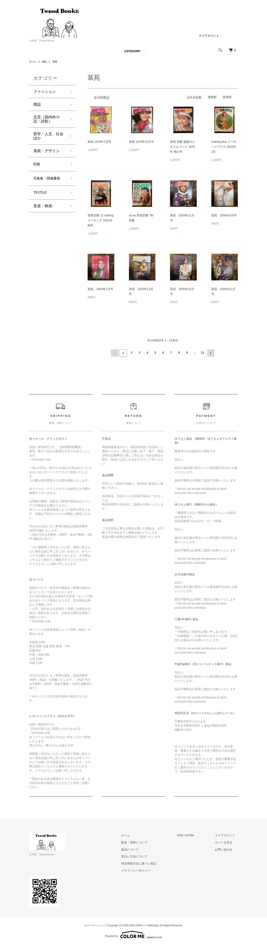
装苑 (56, 61)
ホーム (33, 61)
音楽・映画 (42, 208)
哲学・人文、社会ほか (48, 136)
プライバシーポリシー (142, 870)
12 (202, 352)
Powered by (133, 934)
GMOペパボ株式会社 (147, 924)
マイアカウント (209, 35)
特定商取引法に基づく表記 (145, 862)
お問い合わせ (226, 849)
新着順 (227, 97)
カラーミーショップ (95, 924)
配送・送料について (141, 841)
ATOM (194, 834)
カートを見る (226, 841)
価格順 (212, 97)
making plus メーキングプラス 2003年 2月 (224, 146)
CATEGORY (132, 51)
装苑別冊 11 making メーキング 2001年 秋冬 (100, 220)
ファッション (44, 92)
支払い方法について (141, 855)
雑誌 (45, 61)
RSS (185, 834)
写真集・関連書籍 (48, 180)
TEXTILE (41, 194)
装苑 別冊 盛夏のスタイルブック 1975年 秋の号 (182, 146)
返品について (137, 849)
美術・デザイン (46, 151)
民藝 (37, 165)
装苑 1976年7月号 (99, 141)
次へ (210, 352)
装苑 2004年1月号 (100, 289)
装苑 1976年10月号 (141, 141)
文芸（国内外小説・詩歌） (46, 119)
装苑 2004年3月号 (224, 215)
